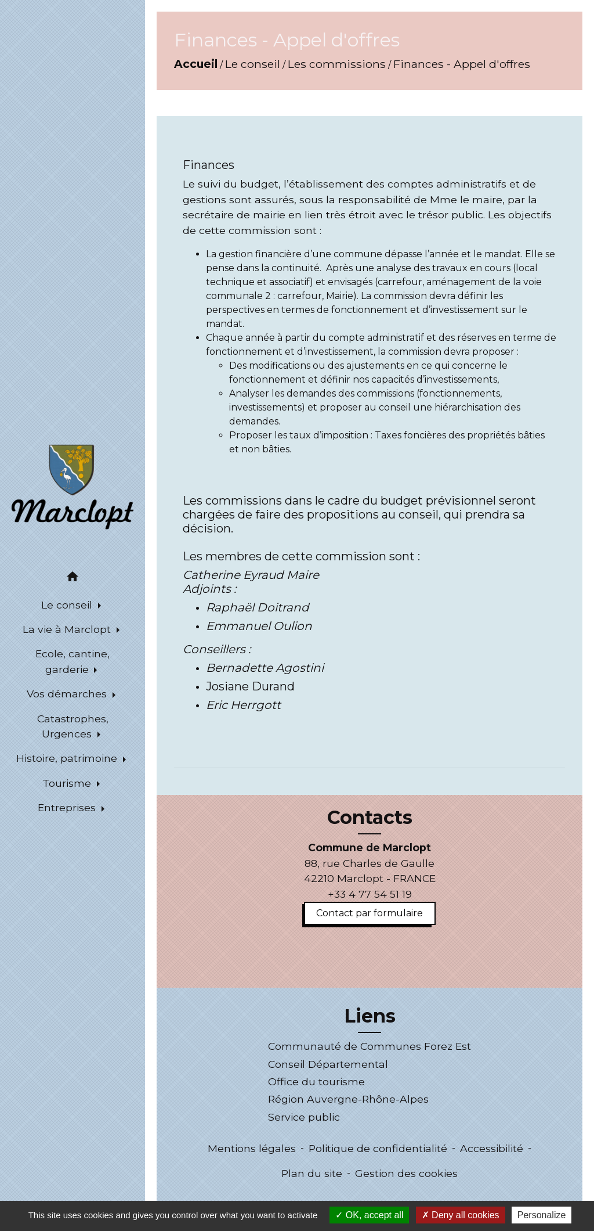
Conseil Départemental (328, 1064)
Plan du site (311, 1173)
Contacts (369, 818)
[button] (72, 578)
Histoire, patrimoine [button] (68, 758)
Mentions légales (252, 1148)
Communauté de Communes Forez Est (369, 1046)
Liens (370, 1016)
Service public (304, 1117)
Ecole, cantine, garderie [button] (72, 661)
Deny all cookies (460, 1215)
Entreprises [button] (68, 807)
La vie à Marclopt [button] (68, 629)
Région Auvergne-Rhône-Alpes (348, 1099)
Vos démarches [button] (68, 694)
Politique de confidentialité (378, 1148)
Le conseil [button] (68, 605)
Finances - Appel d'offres (461, 64)
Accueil (196, 64)
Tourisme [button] (68, 783)
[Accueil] (72, 486)
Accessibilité (491, 1148)
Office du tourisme (316, 1081)
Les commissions (337, 64)
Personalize (541, 1215)
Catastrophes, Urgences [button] (72, 726)
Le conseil (252, 64)
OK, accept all (369, 1215)
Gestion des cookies (406, 1173)
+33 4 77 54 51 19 (370, 894)
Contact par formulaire (369, 913)
